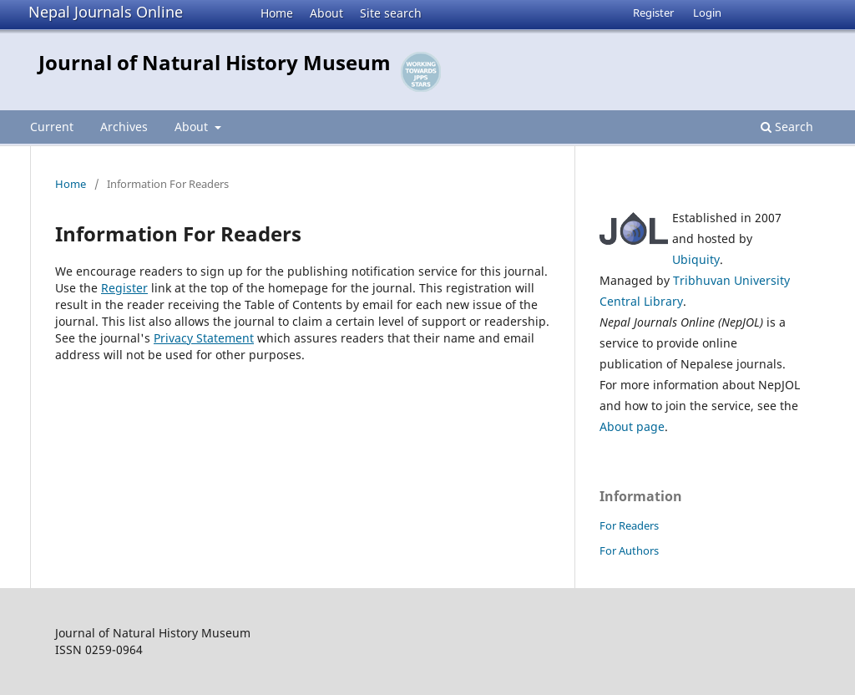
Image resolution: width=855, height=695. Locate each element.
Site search (391, 13)
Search (787, 126)
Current (51, 126)
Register (653, 12)
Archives (124, 126)
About (326, 13)
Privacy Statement (204, 338)
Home (277, 13)
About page (632, 426)
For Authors (629, 550)
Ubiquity (696, 259)
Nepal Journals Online (105, 12)
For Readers (629, 525)
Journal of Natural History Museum (214, 62)
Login (707, 12)
